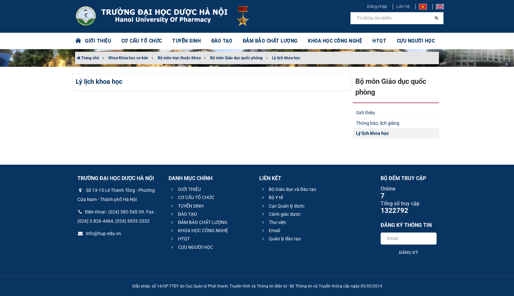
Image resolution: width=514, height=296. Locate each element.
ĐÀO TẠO (219, 41)
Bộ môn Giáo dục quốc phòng (236, 58)
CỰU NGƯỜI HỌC (411, 41)
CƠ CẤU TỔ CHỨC (141, 41)
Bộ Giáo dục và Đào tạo (288, 189)
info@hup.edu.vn (99, 233)
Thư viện (273, 222)
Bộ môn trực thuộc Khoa (179, 58)
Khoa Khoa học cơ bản (128, 58)
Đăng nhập (377, 6)
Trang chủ (88, 58)
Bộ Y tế (271, 197)
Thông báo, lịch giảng (377, 123)
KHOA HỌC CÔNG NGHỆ (330, 41)
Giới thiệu (365, 112)
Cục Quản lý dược (282, 206)
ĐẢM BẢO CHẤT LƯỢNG (267, 41)
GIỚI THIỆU (97, 41)
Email (270, 230)
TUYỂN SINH (185, 41)
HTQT (375, 41)
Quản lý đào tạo (280, 238)
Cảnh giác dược (280, 214)
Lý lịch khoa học (286, 58)
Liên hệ (403, 6)
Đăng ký (408, 252)
